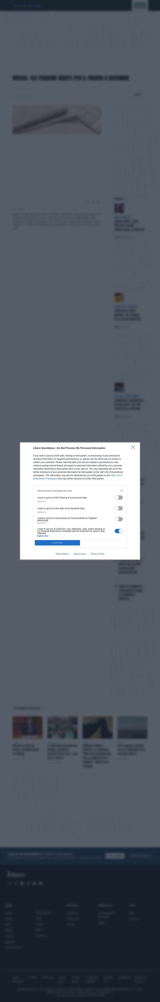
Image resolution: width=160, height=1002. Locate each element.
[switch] (119, 497)
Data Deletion (62, 554)
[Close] (134, 448)
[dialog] (80, 501)
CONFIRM (57, 543)
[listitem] (80, 490)
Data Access (80, 554)
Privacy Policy (97, 554)
